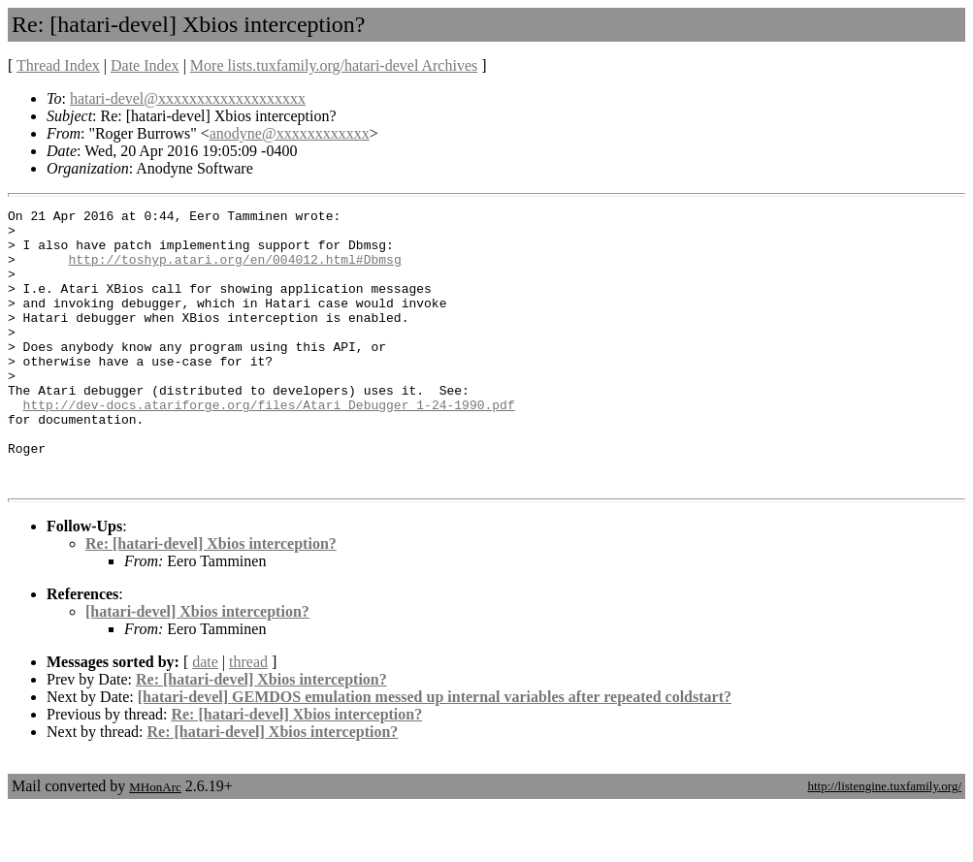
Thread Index (58, 65)
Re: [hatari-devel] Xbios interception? (211, 599)
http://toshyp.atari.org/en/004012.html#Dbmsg (234, 270)
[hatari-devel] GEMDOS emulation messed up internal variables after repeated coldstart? (434, 752)
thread (248, 717)
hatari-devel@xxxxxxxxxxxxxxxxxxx (188, 98)
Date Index (145, 65)
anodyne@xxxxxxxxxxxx (290, 133)
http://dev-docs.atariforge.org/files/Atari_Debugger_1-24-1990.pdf (269, 445)
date (205, 717)
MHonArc (154, 842)
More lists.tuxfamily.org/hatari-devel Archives (333, 65)
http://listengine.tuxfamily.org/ (884, 841)
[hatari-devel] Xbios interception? (197, 666)
